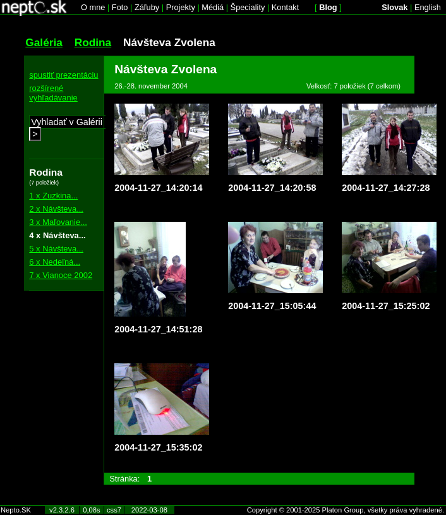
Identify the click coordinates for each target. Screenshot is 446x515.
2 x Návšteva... (56, 209)
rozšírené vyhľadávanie (53, 92)
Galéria (44, 42)
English (427, 7)
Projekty (180, 7)
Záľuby (147, 7)
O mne (93, 7)
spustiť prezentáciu (63, 75)
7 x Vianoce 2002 (60, 275)
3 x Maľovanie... (58, 222)
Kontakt (285, 7)
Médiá (213, 7)
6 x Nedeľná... (54, 262)
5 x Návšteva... (56, 248)
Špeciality (248, 7)
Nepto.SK (16, 510)
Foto (120, 7)
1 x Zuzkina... (53, 195)
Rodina (93, 42)
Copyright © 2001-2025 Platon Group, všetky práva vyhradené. (345, 510)
